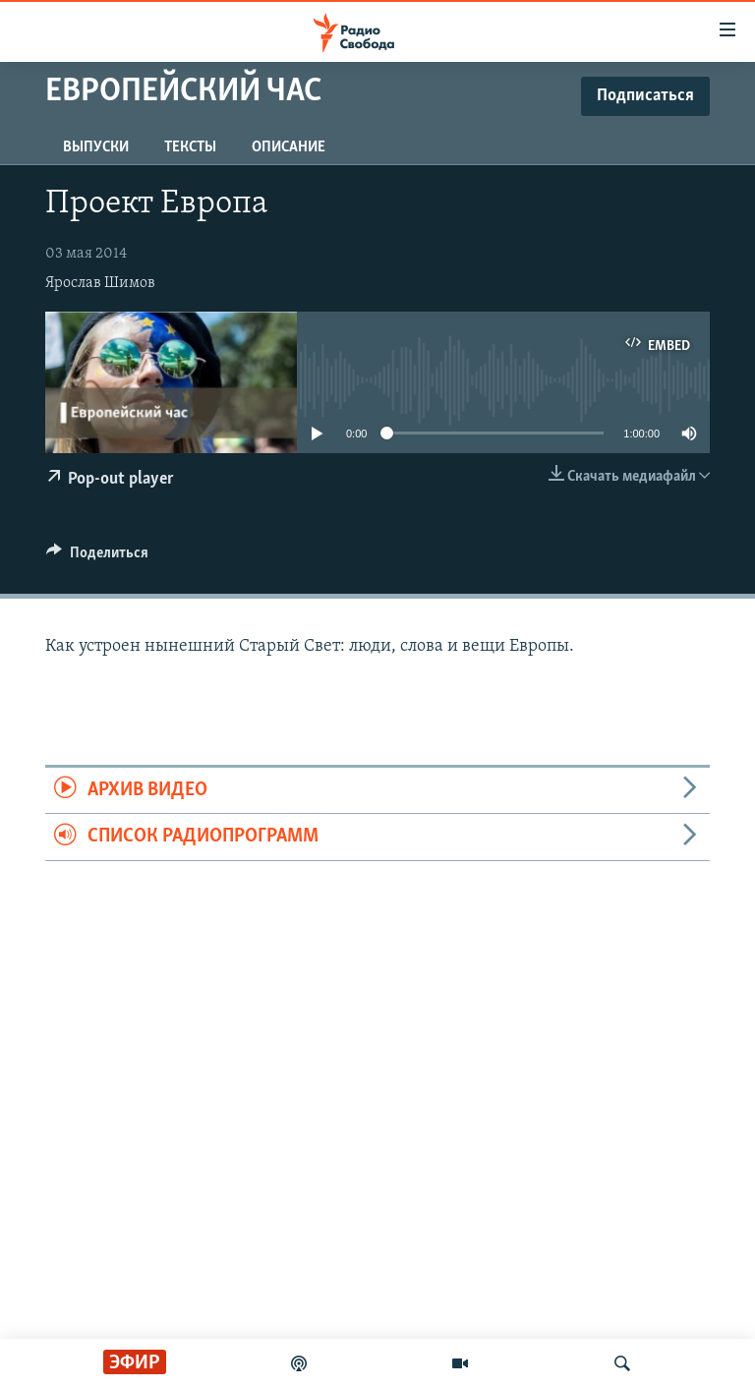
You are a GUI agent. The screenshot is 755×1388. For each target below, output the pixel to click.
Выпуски (96, 147)
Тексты (190, 147)
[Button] (97, 557)
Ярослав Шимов (100, 283)
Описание (288, 147)
